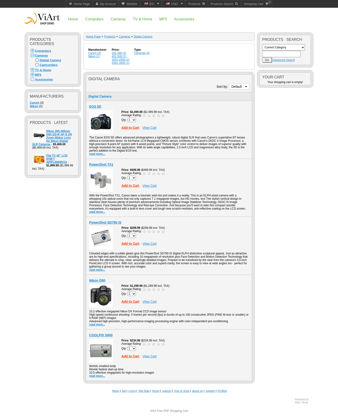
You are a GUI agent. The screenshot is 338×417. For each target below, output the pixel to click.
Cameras (41, 55)
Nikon (34, 106)
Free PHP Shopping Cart (172, 411)
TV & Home (43, 70)
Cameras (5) (142, 53)
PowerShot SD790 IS (105, 222)
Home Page (93, 36)
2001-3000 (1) (120, 63)
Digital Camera (50, 60)
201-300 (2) (119, 53)
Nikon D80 (97, 280)
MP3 (38, 75)
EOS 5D (95, 106)
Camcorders (49, 65)
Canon (34, 102)
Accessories (44, 79)
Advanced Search (284, 60)
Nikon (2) (94, 56)
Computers (43, 51)
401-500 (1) (119, 56)
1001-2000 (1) (120, 59)
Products (109, 36)
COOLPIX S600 (101, 335)
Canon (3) (94, 53)
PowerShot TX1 (101, 164)
